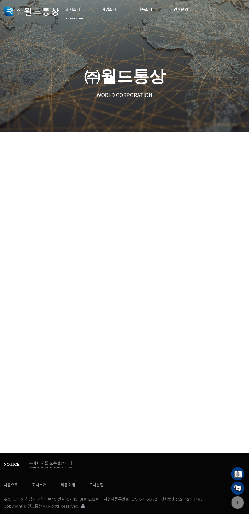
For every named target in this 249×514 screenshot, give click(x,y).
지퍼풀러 (211, 142)
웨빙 (111, 143)
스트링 (92, 143)
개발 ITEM (230, 142)
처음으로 (11, 485)
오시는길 (96, 485)
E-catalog (74, 17)
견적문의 (181, 8)
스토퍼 (191, 143)
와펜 (171, 143)
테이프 (132, 143)
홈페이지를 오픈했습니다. (51, 463)
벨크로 (151, 143)
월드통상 (31, 11)
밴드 (72, 143)
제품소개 (145, 8)
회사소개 (73, 8)
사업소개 (109, 8)
